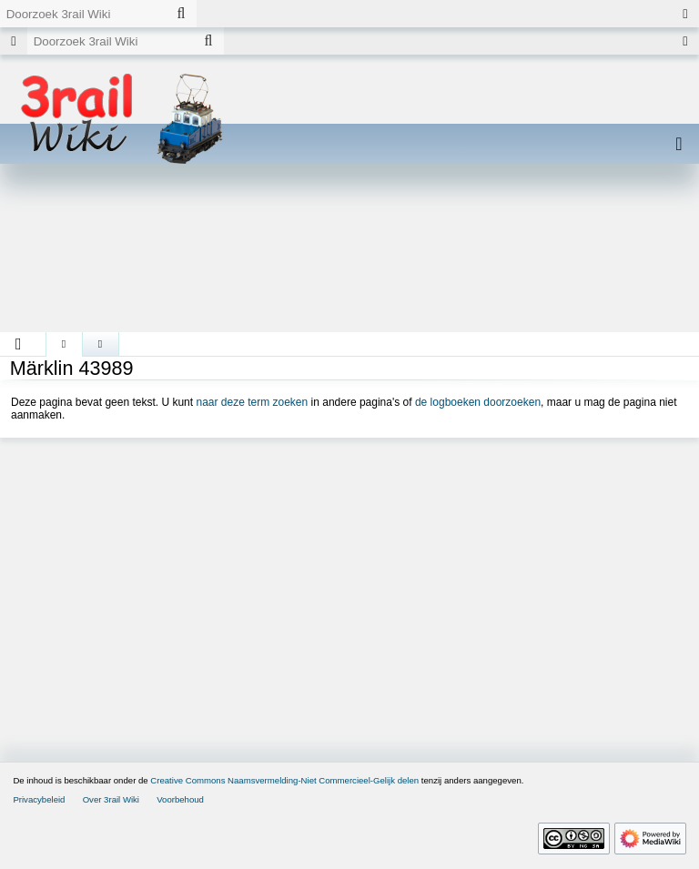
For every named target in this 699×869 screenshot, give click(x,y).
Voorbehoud (180, 799)
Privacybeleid (39, 799)
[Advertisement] (349, 255)
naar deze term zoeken (252, 402)
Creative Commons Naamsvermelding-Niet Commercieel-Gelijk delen (284, 780)
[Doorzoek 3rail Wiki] (83, 13)
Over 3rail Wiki (111, 799)
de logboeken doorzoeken (478, 402)
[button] (18, 344)
